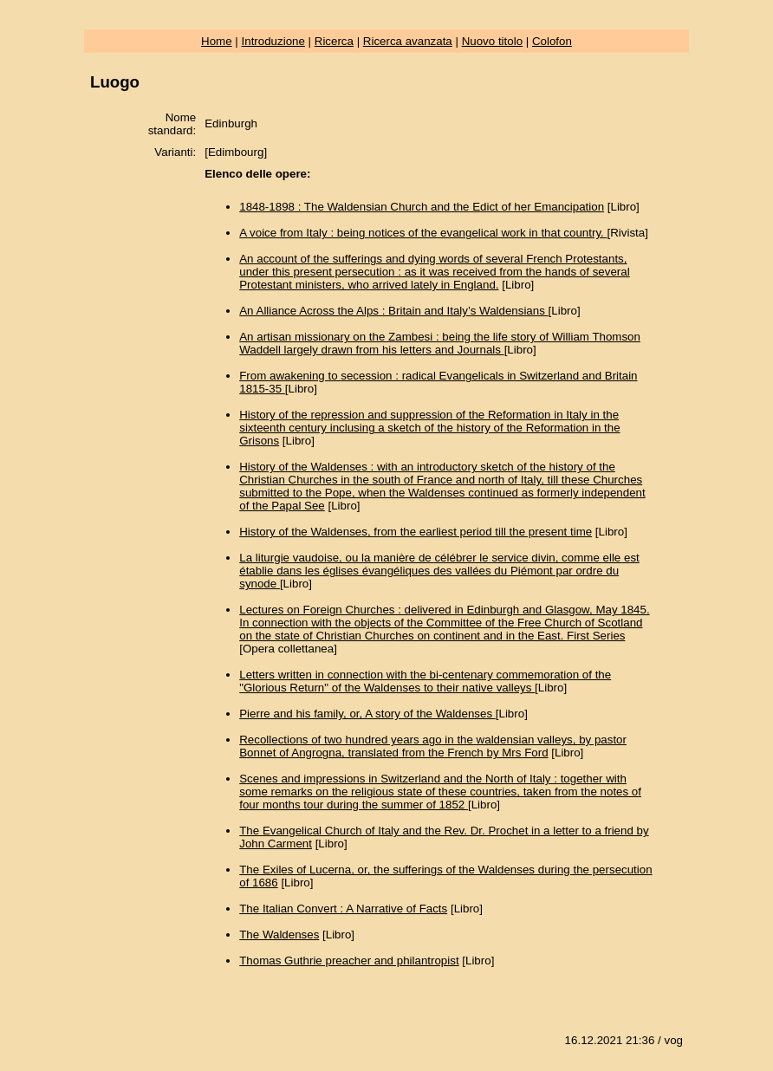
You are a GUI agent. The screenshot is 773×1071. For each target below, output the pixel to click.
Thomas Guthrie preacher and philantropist (348, 960)
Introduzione (273, 41)
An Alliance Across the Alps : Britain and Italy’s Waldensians (393, 310)
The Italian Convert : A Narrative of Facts (343, 908)
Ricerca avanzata (407, 41)
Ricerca (334, 41)
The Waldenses (279, 934)
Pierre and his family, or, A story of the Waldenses (367, 713)
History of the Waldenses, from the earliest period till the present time (415, 531)
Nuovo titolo (492, 41)
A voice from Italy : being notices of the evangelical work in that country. (423, 232)
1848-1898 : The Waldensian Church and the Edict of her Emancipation (421, 206)
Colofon (552, 41)
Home (216, 41)
